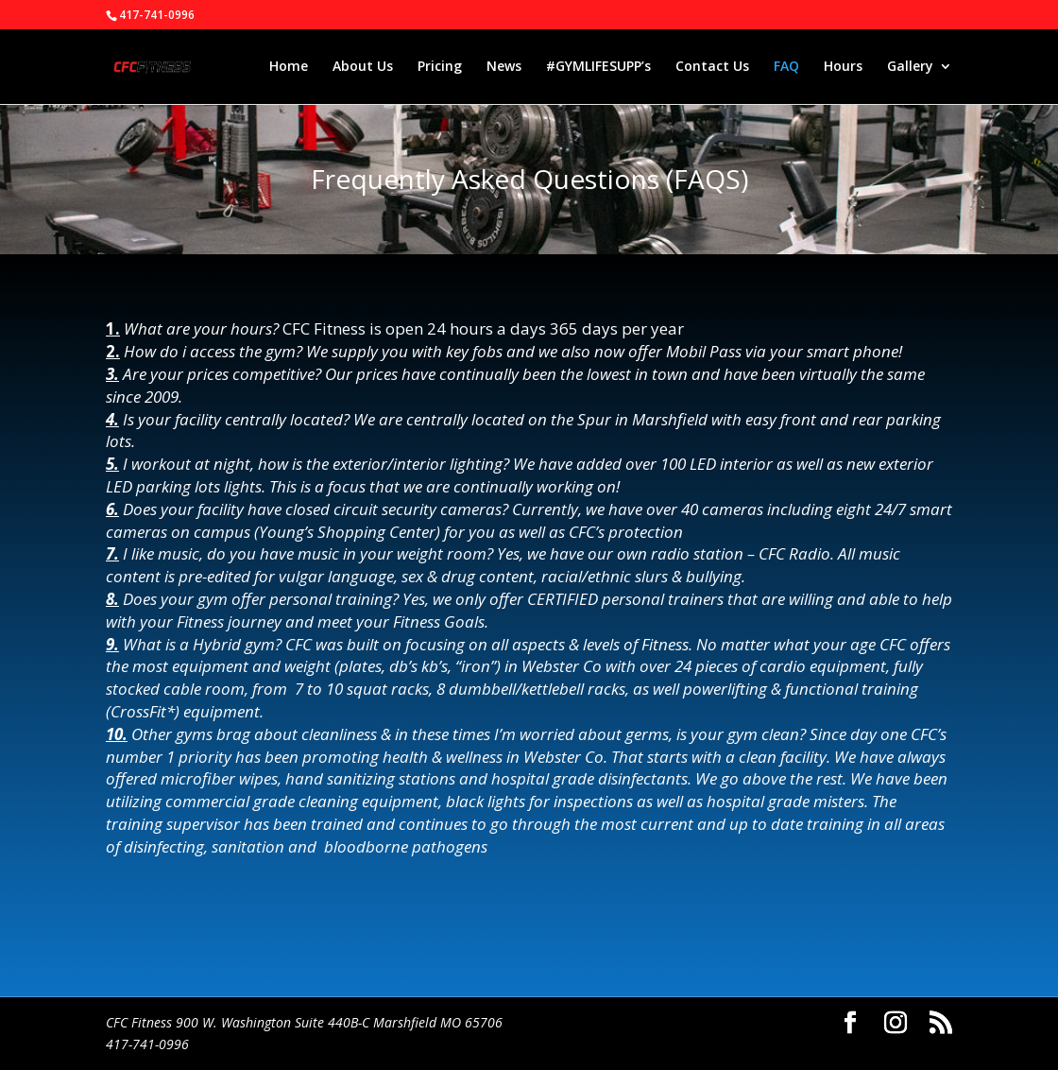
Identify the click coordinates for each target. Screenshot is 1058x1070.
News (503, 67)
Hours (843, 67)
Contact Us (712, 67)
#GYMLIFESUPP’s (598, 67)
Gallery (910, 67)
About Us (363, 67)
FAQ (786, 67)
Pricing (440, 67)
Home (288, 67)
